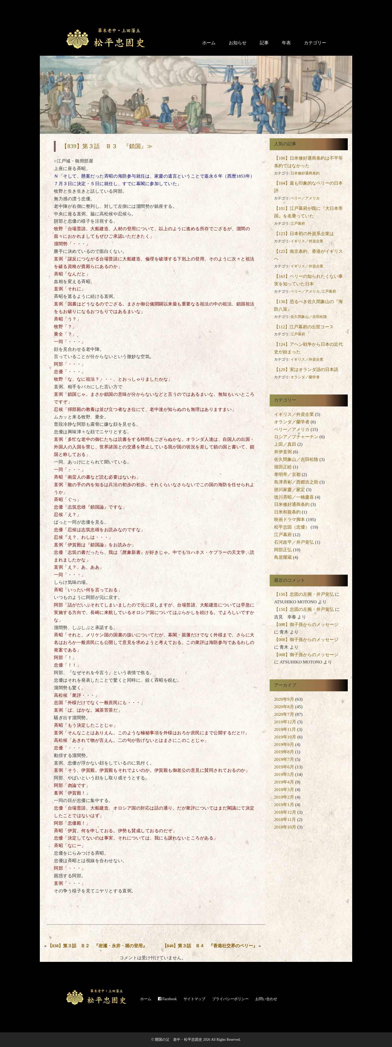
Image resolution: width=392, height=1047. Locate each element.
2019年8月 (284, 751)
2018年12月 (285, 812)
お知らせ (237, 42)
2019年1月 (284, 804)
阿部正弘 (283, 549)
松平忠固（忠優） (291, 527)
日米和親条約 (287, 512)
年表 (286, 42)
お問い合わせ (266, 999)
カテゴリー (315, 42)
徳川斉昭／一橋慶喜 (294, 497)
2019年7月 (284, 759)
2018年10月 (285, 827)
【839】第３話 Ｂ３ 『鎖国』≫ (107, 146)
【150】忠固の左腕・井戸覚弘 (304, 594)
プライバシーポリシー (230, 999)
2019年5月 (284, 774)
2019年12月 (285, 721)
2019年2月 (284, 797)
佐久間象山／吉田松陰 (308, 317)
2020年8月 (284, 706)
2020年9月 (284, 699)
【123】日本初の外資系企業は (304, 233)
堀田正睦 (283, 467)
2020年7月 (284, 714)
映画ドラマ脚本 (289, 519)
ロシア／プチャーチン (296, 436)
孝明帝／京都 (287, 474)
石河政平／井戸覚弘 (294, 542)
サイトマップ (194, 999)
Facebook (167, 999)
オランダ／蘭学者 (305, 377)
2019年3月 (284, 789)
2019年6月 (284, 766)
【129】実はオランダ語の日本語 (306, 369)
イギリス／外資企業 (306, 241)
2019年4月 (284, 782)
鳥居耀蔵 (283, 557)
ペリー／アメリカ (305, 198)
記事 (264, 42)
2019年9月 (284, 744)
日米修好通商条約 (305, 173)
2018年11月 (285, 819)
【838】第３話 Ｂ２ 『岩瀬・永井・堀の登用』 (97, 945)
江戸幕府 (297, 223)
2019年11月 (285, 729)
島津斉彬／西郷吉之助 (296, 482)
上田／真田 (285, 444)
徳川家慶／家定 (289, 489)
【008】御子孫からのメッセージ (306, 624)
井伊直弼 (283, 451)
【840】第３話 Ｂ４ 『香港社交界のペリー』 (210, 945)
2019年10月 (285, 737)
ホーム (209, 42)
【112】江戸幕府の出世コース (304, 326)
